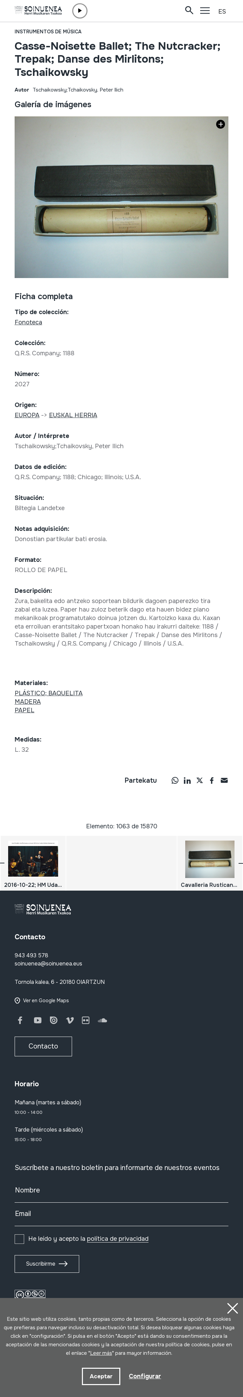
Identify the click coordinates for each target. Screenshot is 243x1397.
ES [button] (222, 11)
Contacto (43, 1046)
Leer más (101, 1353)
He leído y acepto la (88, 1238)
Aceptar (101, 1376)
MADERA (28, 701)
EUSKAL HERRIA (73, 415)
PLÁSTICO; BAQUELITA (49, 693)
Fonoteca (28, 322)
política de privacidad (118, 1238)
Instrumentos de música (48, 32)
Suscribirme (40, 1263)
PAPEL (24, 710)
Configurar (145, 1376)
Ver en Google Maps (46, 1000)
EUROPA (27, 415)
